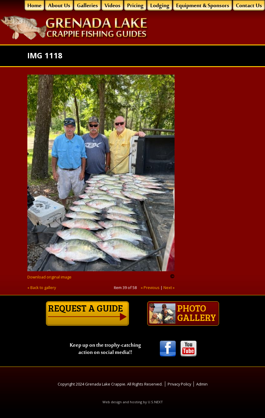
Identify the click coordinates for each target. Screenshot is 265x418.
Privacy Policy (179, 384)
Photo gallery (182, 313)
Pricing (135, 6)
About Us (59, 6)
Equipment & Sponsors (202, 6)
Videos (112, 6)
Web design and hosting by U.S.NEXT (132, 402)
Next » (169, 287)
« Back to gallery (41, 287)
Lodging (159, 6)
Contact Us (249, 6)
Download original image (49, 277)
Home (34, 6)
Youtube (188, 349)
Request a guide (85, 308)
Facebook (168, 349)
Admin (202, 384)
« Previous (150, 287)
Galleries (87, 6)
